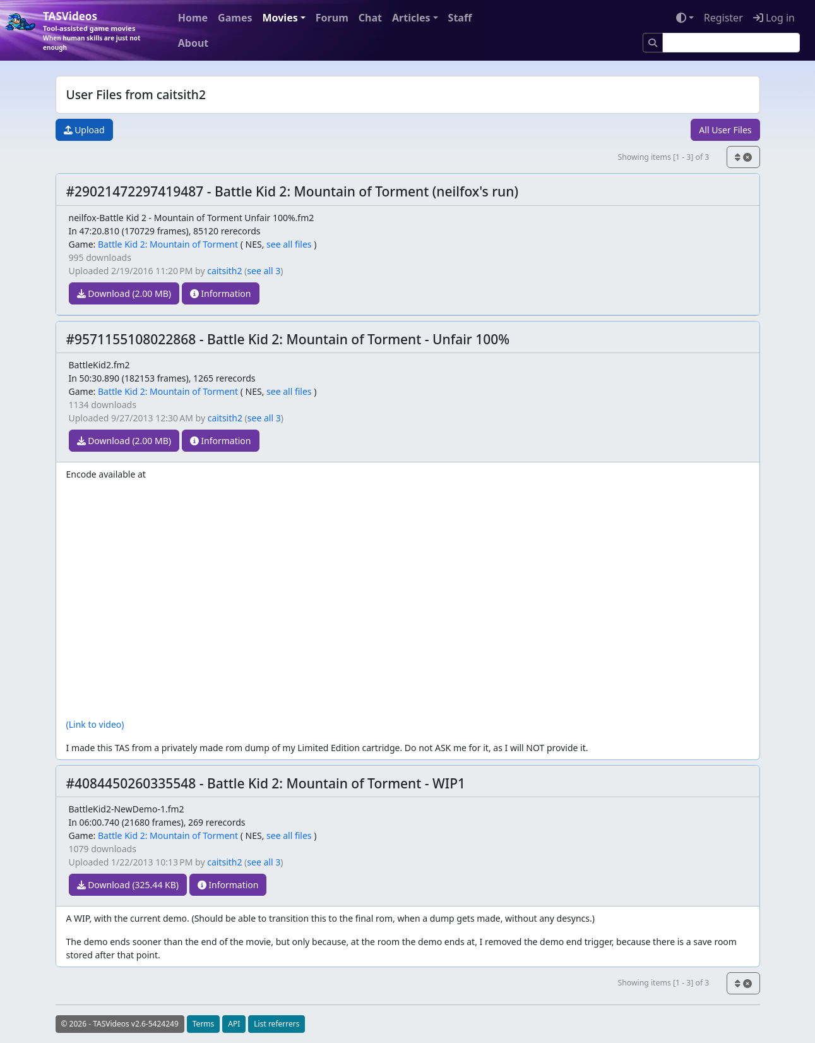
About (193, 43)
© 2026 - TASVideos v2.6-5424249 (120, 1023)
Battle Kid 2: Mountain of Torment (168, 244)
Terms (204, 1023)
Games (235, 18)
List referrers (276, 1023)
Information (220, 293)
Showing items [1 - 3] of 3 (663, 157)
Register (723, 18)
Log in (774, 18)
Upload (84, 130)
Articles (411, 18)
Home (193, 18)
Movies (279, 18)
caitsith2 (224, 271)
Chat (370, 18)
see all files (289, 244)
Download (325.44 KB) (128, 885)
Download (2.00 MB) (124, 293)
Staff (460, 18)
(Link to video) (95, 724)
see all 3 (263, 271)
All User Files (725, 130)
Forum (332, 18)
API (234, 1023)
